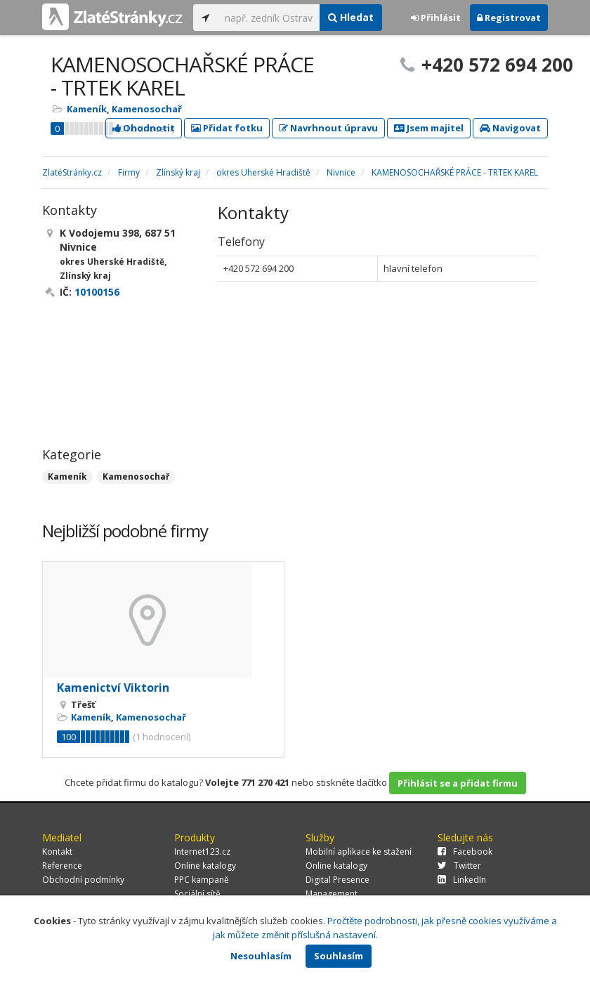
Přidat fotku (227, 127)
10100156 (96, 291)
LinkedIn (462, 880)
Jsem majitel (429, 127)
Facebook (465, 851)
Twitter (459, 866)
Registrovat (509, 17)
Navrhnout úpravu (328, 127)
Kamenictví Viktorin (113, 687)
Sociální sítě (197, 894)
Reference (62, 866)
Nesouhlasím (260, 955)
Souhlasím (338, 955)
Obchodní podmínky (83, 880)
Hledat (351, 17)
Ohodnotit (143, 127)
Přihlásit (436, 17)
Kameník (87, 109)
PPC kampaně (201, 880)
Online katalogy (205, 866)
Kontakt (57, 851)
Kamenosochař (147, 109)
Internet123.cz (202, 851)
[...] (268, 17)
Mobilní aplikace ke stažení (359, 851)
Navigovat (510, 127)
